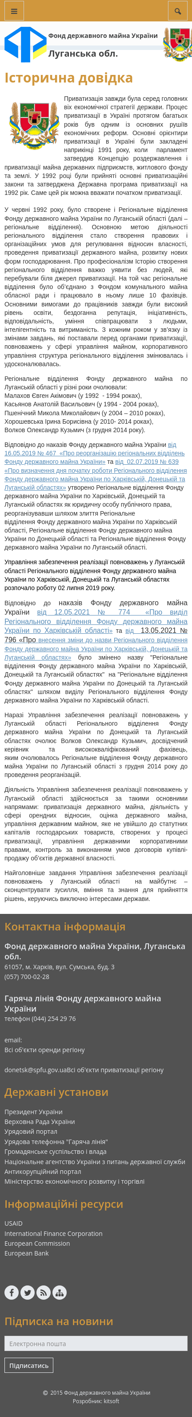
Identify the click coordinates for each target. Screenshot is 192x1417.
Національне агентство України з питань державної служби (94, 1161)
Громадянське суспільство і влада (55, 1151)
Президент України (33, 1111)
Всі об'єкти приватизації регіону (115, 1070)
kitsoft (111, 1401)
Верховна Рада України (39, 1121)
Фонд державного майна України (103, 35)
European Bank (26, 1253)
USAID (13, 1223)
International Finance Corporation (53, 1233)
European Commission (37, 1243)
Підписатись (28, 1365)
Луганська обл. (83, 53)
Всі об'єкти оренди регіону (44, 1049)
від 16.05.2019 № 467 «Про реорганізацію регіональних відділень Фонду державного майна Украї (94, 453)
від (119, 461)
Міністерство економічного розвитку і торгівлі (74, 1181)
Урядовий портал (30, 1131)
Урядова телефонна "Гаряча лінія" (56, 1141)
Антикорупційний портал (42, 1171)
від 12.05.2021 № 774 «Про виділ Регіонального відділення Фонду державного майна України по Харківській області (96, 621)
